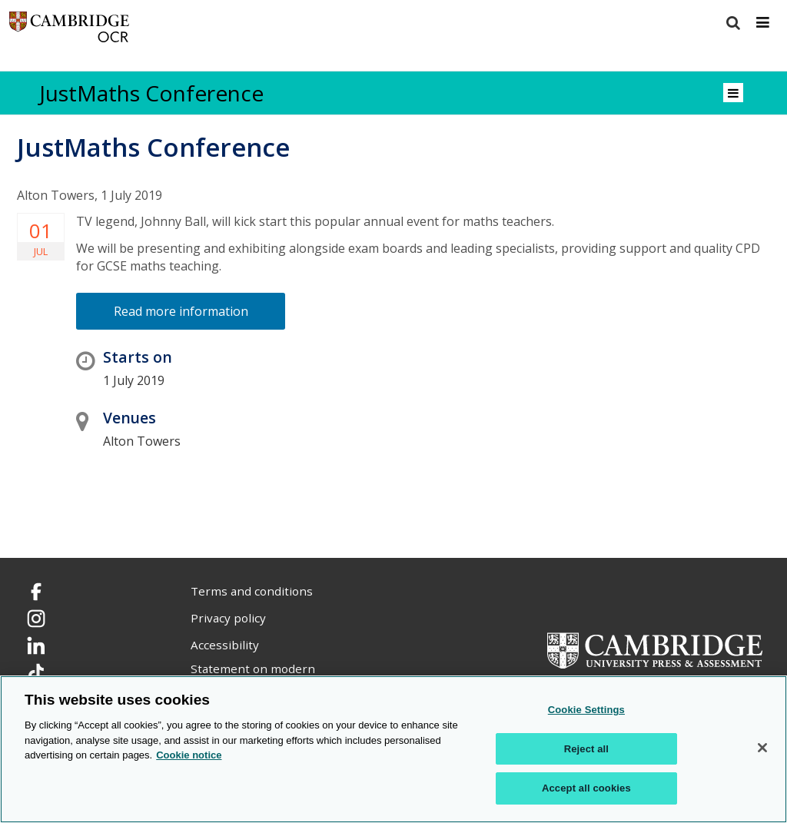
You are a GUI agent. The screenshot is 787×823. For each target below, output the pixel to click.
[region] (393, 749)
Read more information (181, 311)
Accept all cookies (586, 788)
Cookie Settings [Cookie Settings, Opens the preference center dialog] (586, 709)
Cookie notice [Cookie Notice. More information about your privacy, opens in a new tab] (188, 755)
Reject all (586, 749)
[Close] (762, 748)
